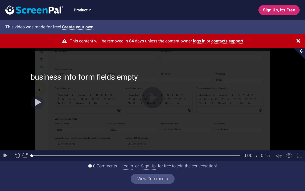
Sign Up (148, 165)
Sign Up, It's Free (279, 9)
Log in (127, 165)
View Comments (152, 178)
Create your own (77, 26)
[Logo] (31, 9)
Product (82, 10)
